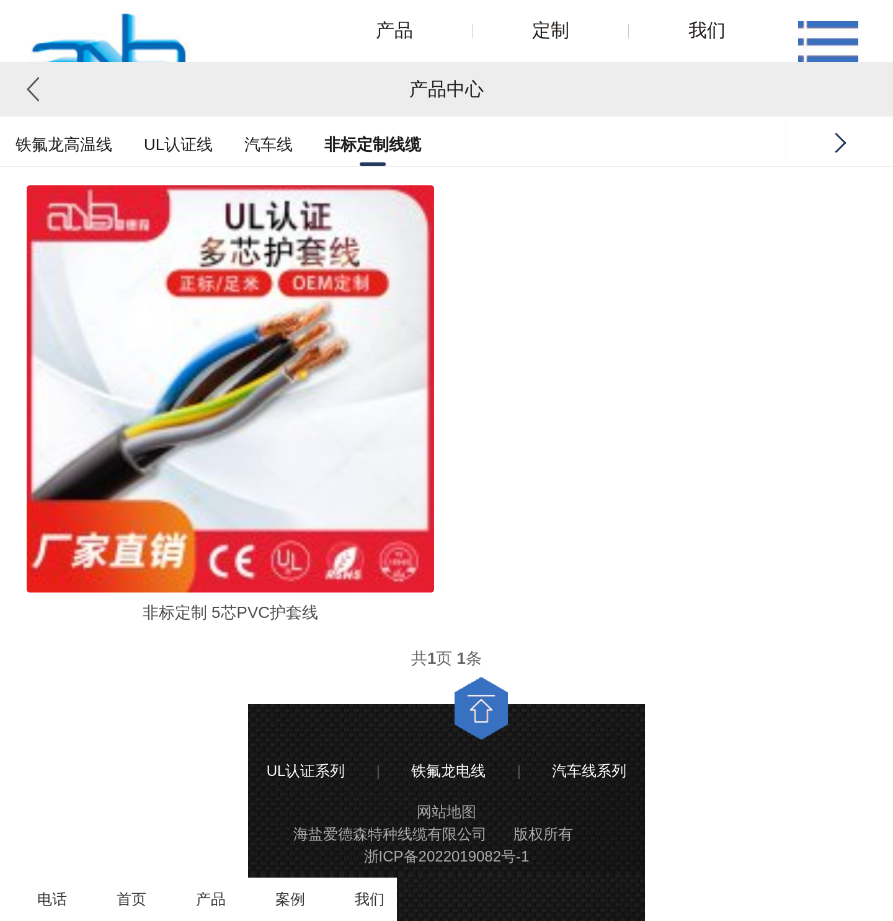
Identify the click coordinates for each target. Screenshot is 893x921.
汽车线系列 (589, 770)
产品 (394, 30)
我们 (707, 30)
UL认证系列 (306, 770)
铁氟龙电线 (448, 770)
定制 (550, 30)
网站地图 (446, 811)
